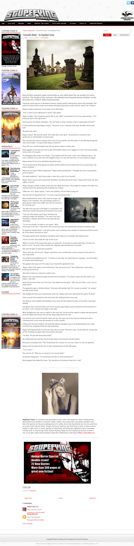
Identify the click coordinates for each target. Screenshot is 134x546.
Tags (115, 35)
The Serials (73, 23)
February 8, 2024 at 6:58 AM (35, 520)
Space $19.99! (14, 186)
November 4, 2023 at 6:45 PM (35, 512)
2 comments (44, 38)
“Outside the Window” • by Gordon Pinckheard (14, 259)
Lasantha (61, 543)
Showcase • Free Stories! (41, 23)
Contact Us (82, 23)
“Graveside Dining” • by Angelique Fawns (38, 35)
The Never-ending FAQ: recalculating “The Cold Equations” (14, 240)
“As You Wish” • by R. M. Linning (15, 274)
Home (3, 23)
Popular (107, 35)
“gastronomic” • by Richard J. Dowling (15, 221)
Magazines (21, 23)
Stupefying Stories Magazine (66, 539)
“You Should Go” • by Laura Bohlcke (15, 152)
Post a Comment (27, 523)
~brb (25, 38)
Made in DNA (31, 506)
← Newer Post (27, 498)
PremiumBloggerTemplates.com (73, 543)
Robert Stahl (31, 514)
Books (29, 23)
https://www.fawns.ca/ (86, 433)
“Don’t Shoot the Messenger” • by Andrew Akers (15, 170)
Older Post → (93, 498)
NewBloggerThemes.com (91, 543)
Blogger (85, 539)
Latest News (11, 23)
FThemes (44, 543)
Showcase (31, 30)
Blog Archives (124, 35)
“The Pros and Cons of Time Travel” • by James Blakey (14, 204)
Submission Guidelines (96, 23)
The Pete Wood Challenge (59, 23)
